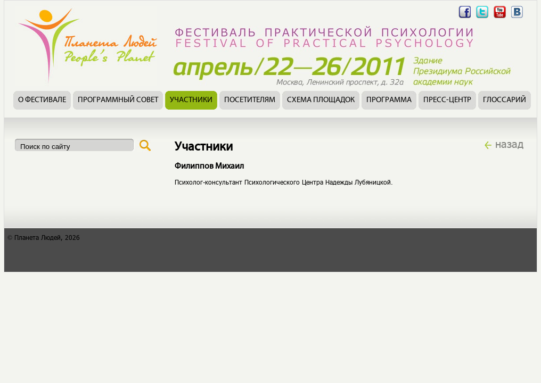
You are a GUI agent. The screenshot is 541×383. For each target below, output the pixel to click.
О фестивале (42, 100)
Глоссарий (504, 100)
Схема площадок (321, 100)
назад (509, 143)
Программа (389, 100)
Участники (191, 100)
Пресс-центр (447, 100)
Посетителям (249, 100)
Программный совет (118, 100)
